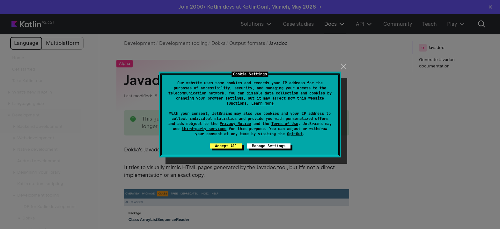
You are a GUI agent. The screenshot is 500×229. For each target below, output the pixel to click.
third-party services (204, 128)
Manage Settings (268, 146)
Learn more (262, 103)
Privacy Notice (235, 123)
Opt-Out (295, 133)
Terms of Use (284, 123)
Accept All (226, 146)
